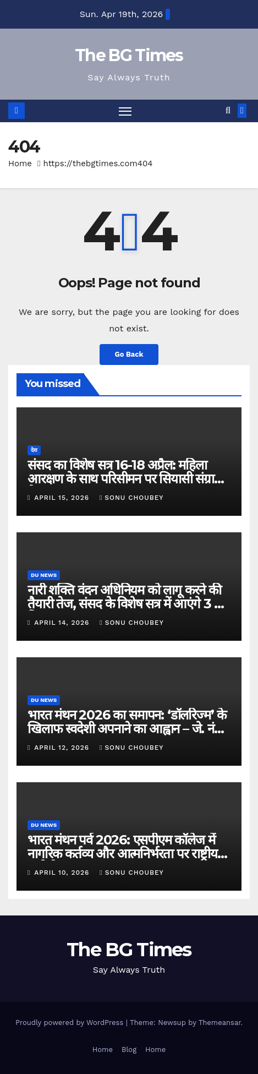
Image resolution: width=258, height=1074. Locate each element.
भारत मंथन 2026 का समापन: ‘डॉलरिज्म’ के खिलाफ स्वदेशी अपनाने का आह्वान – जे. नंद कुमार (127, 728)
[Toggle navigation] (125, 111)
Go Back (129, 354)
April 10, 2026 (63, 872)
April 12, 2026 (63, 747)
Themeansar (220, 1022)
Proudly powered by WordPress (70, 1022)
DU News (44, 575)
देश (34, 450)
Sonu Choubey (132, 497)
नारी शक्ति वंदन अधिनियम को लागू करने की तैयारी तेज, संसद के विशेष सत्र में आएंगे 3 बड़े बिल (128, 603)
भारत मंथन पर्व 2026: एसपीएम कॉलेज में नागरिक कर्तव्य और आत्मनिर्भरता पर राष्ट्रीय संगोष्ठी (122, 853)
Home (20, 163)
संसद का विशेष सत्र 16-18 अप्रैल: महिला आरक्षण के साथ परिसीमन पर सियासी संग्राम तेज (124, 478)
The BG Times (129, 55)
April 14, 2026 (63, 622)
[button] (228, 110)
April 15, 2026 (63, 497)
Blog (129, 1049)
